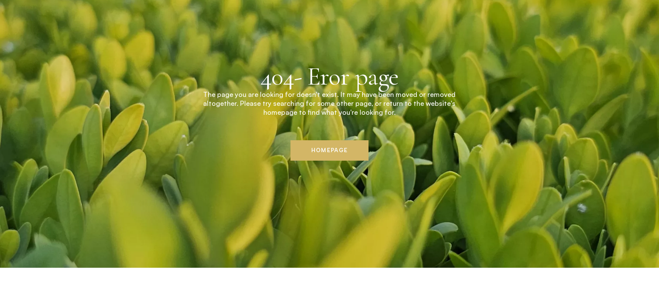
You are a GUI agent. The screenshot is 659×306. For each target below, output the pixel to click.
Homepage (329, 150)
